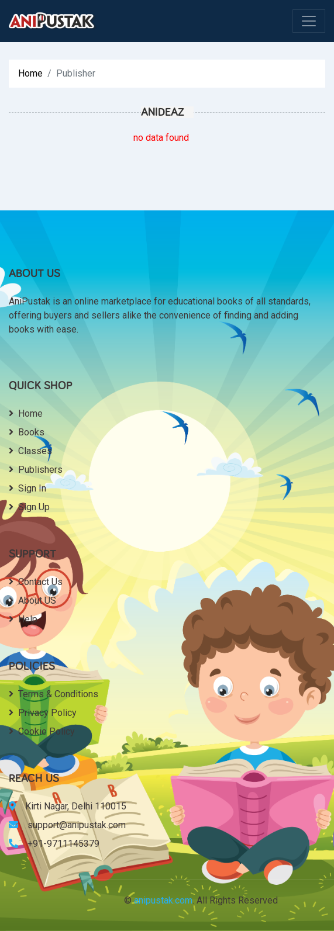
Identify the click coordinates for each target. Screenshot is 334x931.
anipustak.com (163, 900)
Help (23, 619)
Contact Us (36, 581)
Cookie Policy (42, 731)
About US (32, 600)
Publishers (36, 469)
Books (26, 432)
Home (30, 73)
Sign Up (29, 507)
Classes (30, 450)
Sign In (27, 488)
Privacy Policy (43, 712)
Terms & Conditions (53, 694)
